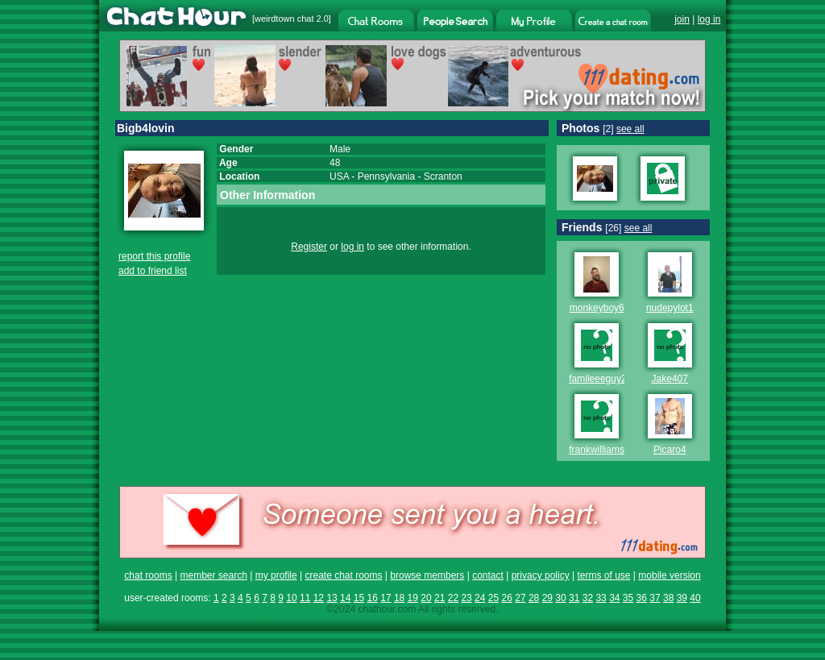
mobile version (669, 575)
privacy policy (541, 575)
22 (453, 598)
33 (600, 598)
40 (695, 598)
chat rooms (148, 575)
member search (213, 575)
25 (493, 598)
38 (668, 598)
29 (547, 598)
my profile (276, 575)
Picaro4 (669, 449)
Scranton (443, 176)
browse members (427, 575)
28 (534, 598)
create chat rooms (343, 575)
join (682, 19)
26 (507, 598)
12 (318, 598)
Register (309, 246)
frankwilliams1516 (607, 449)
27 (520, 598)
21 (439, 598)
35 (628, 598)
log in (709, 19)
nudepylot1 (670, 307)
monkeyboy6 (597, 307)
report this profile (154, 256)
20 (426, 598)
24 (480, 598)
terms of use (603, 575)
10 (291, 598)
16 (372, 598)
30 (560, 598)
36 (641, 598)
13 (331, 598)
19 (413, 598)
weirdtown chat (284, 18)
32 (587, 598)
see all (630, 129)
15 (359, 598)
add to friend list (152, 270)
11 (305, 598)
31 (574, 598)
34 (614, 598)
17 (385, 598)
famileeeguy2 (597, 378)
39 (682, 598)
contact (488, 575)
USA (339, 176)
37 (654, 598)
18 (399, 598)
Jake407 (670, 378)
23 (466, 598)
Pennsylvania (386, 176)
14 (345, 598)
